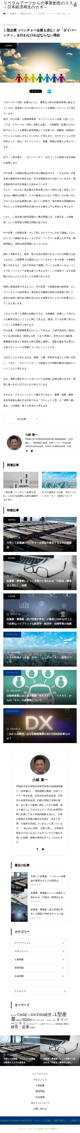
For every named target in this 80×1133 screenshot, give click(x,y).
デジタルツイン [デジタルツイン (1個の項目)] (33, 1024)
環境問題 (11, 520)
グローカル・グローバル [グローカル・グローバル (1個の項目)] (45, 1020)
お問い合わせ (40, 1108)
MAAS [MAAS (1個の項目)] (18, 1020)
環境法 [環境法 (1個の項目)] (66, 1024)
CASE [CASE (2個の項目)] (22, 1015)
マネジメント (40, 1079)
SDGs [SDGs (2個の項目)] (27, 1019)
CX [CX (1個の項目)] (29, 1015)
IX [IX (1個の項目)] (53, 1015)
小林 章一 (40, 780)
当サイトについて (40, 1103)
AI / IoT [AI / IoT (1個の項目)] (14, 1015)
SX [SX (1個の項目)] (33, 1020)
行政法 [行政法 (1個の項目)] (32, 1027)
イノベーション (12, 635)
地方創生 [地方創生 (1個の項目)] (59, 1024)
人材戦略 (8, 46)
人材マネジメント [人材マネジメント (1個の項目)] (47, 1024)
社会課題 (11, 596)
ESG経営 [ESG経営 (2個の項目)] (44, 1015)
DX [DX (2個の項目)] (33, 1015)
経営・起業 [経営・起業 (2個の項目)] (20, 1027)
